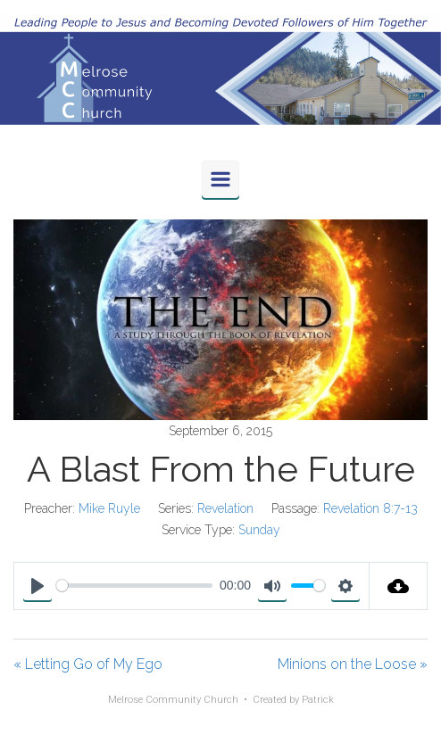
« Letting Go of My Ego (87, 664)
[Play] (37, 586)
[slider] (134, 585)
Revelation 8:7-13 (370, 508)
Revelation (225, 508)
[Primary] (220, 179)
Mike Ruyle (109, 508)
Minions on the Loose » (353, 664)
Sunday (259, 530)
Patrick (318, 700)
